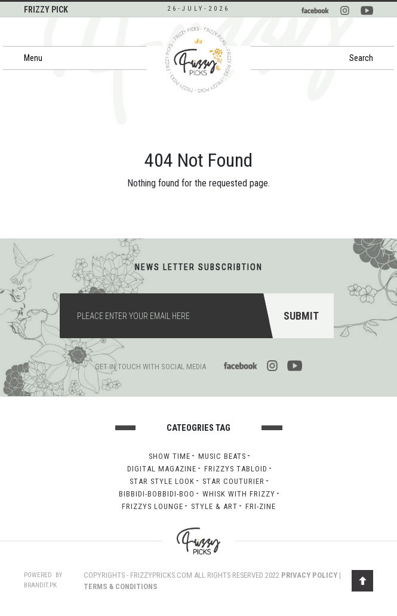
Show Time (169, 456)
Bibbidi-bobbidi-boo (157, 493)
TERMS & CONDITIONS (121, 586)
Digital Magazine (161, 468)
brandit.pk (40, 585)
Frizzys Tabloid (235, 468)
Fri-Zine (260, 506)
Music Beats (222, 456)
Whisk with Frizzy (238, 493)
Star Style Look (162, 481)
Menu (33, 58)
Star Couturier (233, 481)
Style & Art (214, 506)
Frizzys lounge (152, 506)
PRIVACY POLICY (309, 575)
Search (361, 58)
